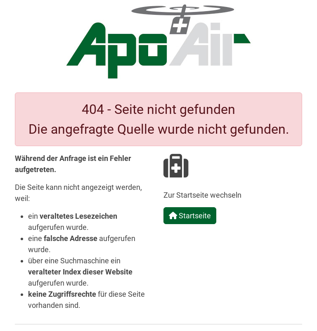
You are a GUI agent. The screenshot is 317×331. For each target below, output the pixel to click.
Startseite (190, 215)
